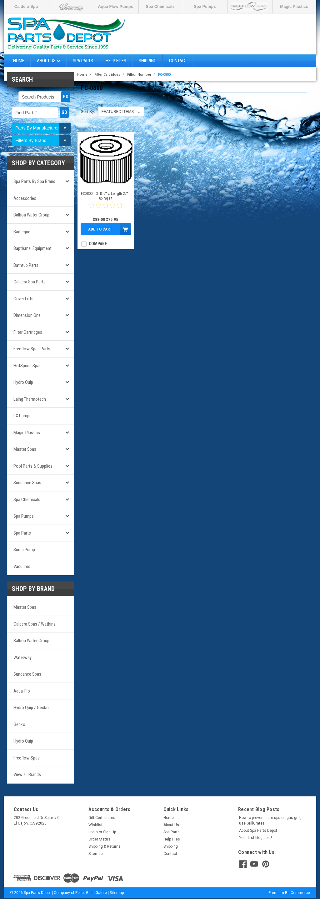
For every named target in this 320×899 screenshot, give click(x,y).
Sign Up (109, 832)
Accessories (24, 198)
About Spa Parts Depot (258, 830)
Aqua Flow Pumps (115, 6)
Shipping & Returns (104, 846)
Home (18, 60)
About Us (48, 60)
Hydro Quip (23, 382)
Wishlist (95, 825)
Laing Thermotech (29, 399)
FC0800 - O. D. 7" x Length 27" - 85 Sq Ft (105, 196)
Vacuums (21, 566)
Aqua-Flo (21, 691)
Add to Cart (100, 229)
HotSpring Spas (27, 365)
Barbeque (21, 232)
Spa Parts (83, 60)
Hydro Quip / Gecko (31, 707)
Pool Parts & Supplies (32, 466)
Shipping (148, 60)
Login (93, 832)
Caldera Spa (26, 6)
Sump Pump (24, 549)
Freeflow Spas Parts (31, 349)
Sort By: (88, 111)
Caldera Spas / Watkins (34, 624)
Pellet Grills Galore (91, 893)
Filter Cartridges (27, 332)
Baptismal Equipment (32, 248)
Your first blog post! (255, 838)
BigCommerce (297, 893)
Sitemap (95, 853)
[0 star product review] (105, 209)
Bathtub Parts (25, 265)
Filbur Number (139, 75)
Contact (178, 60)
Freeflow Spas (26, 758)
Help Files (116, 60)
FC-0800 (164, 75)
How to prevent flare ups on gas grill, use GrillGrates (270, 820)
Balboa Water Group (31, 215)
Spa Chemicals (160, 6)
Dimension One (27, 315)
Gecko (19, 724)
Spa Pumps (205, 6)
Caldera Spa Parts (29, 282)
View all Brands (27, 774)
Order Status (99, 839)
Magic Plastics (294, 6)
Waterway (22, 657)
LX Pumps (22, 416)
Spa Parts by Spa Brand (34, 181)
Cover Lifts (23, 299)
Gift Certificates (101, 817)
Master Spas (24, 449)
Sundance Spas (27, 482)
